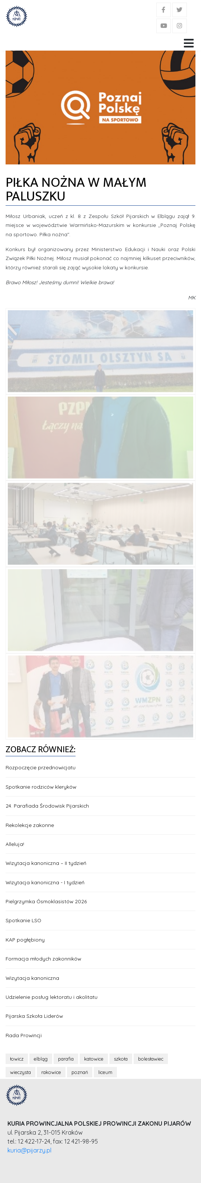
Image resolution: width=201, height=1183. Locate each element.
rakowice (51, 1072)
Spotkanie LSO (23, 920)
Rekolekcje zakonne (30, 825)
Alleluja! (15, 844)
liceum (105, 1072)
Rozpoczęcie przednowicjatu (41, 767)
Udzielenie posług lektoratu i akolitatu (52, 997)
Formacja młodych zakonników (43, 958)
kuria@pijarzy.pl (29, 1150)
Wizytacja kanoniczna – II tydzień (46, 863)
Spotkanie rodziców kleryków (41, 786)
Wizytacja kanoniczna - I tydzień (45, 882)
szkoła (121, 1059)
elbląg (41, 1059)
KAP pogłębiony (25, 939)
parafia (66, 1059)
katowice (93, 1059)
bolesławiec (150, 1059)
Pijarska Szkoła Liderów (34, 1016)
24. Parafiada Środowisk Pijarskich (47, 805)
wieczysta (20, 1072)
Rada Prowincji (24, 1035)
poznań (79, 1072)
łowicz (16, 1059)
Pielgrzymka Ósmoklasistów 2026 (46, 901)
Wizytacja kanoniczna (32, 978)
